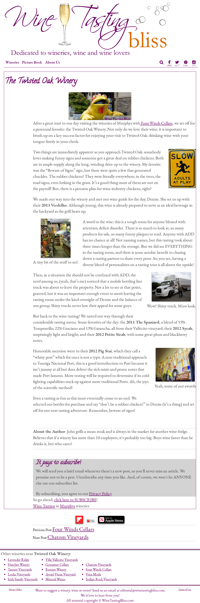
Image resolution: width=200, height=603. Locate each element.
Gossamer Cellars (57, 564)
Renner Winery (56, 569)
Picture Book (32, 62)
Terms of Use (184, 589)
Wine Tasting (44, 506)
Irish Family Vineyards (23, 579)
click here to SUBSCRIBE (75, 499)
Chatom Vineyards (67, 537)
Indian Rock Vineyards (101, 579)
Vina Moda (93, 574)
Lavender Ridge (18, 559)
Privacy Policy (100, 493)
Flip (90, 521)
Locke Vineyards (19, 574)
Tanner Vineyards (20, 569)
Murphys (67, 506)
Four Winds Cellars (156, 123)
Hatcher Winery (19, 564)
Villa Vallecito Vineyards (62, 559)
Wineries (12, 62)
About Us (52, 62)
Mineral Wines (55, 579)
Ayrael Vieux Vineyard (61, 574)
